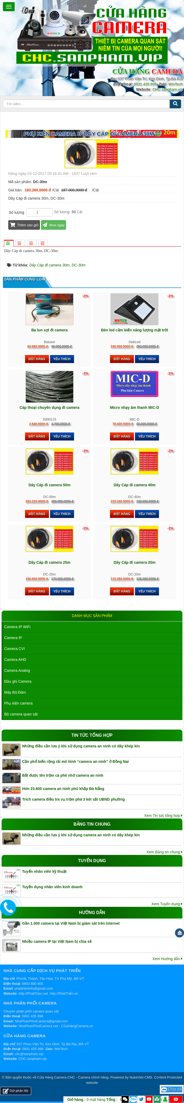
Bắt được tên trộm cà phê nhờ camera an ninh (62, 775)
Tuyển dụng (92, 860)
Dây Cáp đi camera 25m (49, 562)
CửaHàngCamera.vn (77, 1026)
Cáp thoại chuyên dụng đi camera (49, 407)
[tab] (8, 243)
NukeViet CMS (140, 1077)
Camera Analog (17, 670)
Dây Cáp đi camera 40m (135, 485)
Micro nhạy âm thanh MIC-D (134, 407)
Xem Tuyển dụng (167, 904)
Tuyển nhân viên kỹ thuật (44, 871)
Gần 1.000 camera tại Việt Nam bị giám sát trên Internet (71, 923)
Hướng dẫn (92, 912)
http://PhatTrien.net (33, 993)
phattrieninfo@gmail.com (34, 988)
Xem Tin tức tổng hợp (163, 815)
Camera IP (13, 638)
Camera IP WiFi (17, 627)
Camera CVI (14, 649)
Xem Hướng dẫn (167, 959)
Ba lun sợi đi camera (49, 330)
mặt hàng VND (104, 1099)
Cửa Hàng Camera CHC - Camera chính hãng (72, 1077)
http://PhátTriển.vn (64, 993)
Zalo (133, 1099)
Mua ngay (53, 225)
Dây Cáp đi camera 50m (49, 485)
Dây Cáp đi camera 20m (135, 562)
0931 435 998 (145, 84)
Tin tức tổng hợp (91, 735)
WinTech (175, 84)
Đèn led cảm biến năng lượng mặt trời (134, 330)
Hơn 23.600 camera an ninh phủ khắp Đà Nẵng (63, 789)
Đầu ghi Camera (17, 681)
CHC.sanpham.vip (167, 89)
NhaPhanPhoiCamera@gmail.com (41, 1021)
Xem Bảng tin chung (164, 852)
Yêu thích (62, 359)
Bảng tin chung (92, 824)
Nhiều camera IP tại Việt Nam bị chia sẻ (57, 941)
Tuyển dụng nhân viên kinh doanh (52, 887)
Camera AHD (15, 659)
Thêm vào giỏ (24, 225)
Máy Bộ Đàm (15, 692)
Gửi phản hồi (15, 1090)
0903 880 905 (32, 984)
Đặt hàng (36, 359)
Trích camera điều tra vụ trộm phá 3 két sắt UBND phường (73, 799)
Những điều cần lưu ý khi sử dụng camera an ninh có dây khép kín (81, 746)
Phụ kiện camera (18, 703)
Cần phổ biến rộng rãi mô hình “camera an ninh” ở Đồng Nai (75, 761)
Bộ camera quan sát (21, 714)
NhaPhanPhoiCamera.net (38, 1026)
